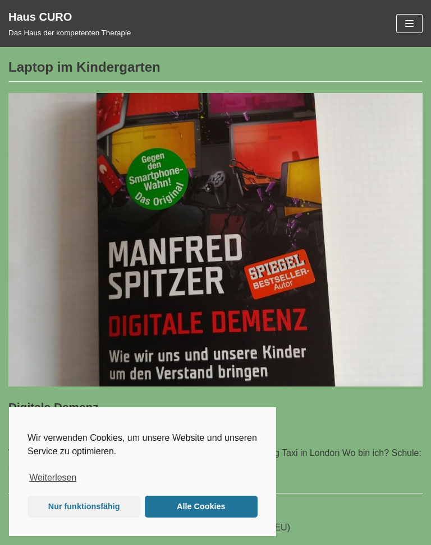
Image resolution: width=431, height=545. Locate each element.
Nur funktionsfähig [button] (84, 506)
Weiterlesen (52, 477)
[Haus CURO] (69, 23)
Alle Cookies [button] (201, 506)
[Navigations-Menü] (409, 23)
